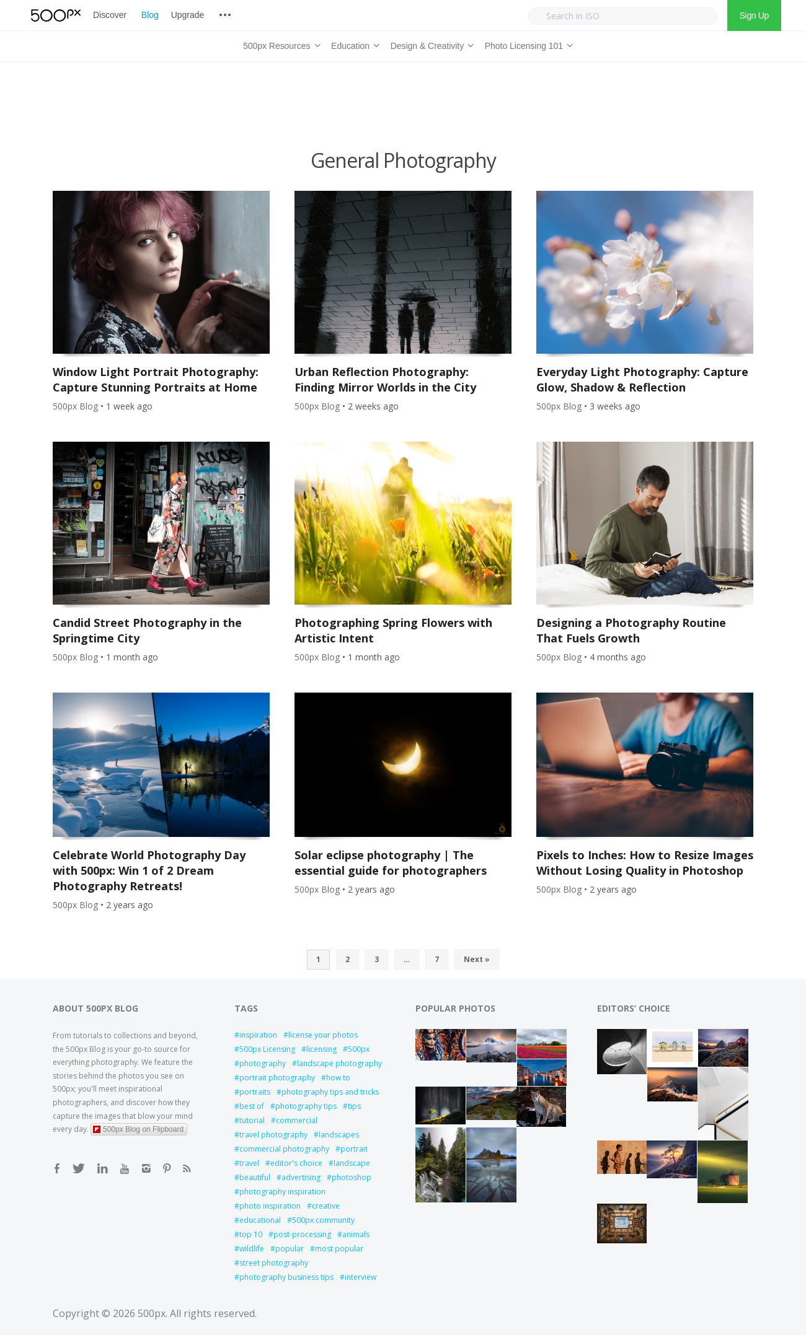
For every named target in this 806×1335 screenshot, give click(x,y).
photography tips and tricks (330, 1092)
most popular (339, 1248)
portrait (354, 1149)
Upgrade (187, 15)
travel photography (273, 1134)
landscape (352, 1163)
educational (260, 1220)
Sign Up (754, 15)
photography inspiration (282, 1191)
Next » (477, 959)
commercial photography (284, 1149)
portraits (254, 1092)
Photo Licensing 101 (527, 44)
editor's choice (296, 1163)
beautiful (254, 1177)
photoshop (351, 1177)
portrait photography (277, 1077)
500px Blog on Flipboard (138, 1129)
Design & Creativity (430, 44)
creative (326, 1206)
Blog (150, 15)
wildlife (251, 1248)
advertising (301, 1177)
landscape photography (339, 1063)
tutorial (252, 1120)
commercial (296, 1120)
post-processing (302, 1234)
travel (249, 1163)
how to (338, 1077)
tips (354, 1106)
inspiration (258, 1035)
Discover (109, 15)
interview (360, 1277)
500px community (323, 1220)
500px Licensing (267, 1049)
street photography (273, 1263)
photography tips (306, 1106)
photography (262, 1063)
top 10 (250, 1234)
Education (353, 44)
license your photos (323, 1035)
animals (356, 1234)
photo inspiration (270, 1206)
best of (251, 1106)
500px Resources (279, 44)
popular (289, 1248)
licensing (321, 1049)
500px (359, 1049)
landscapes (339, 1134)
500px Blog (75, 406)
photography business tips (286, 1277)
